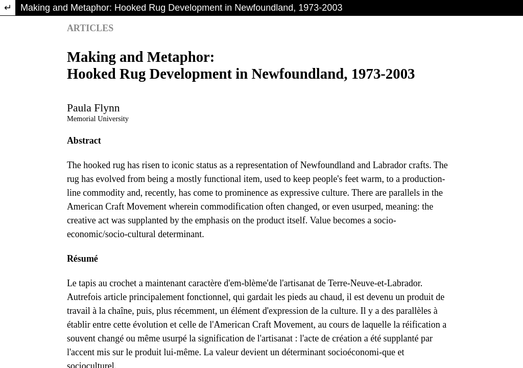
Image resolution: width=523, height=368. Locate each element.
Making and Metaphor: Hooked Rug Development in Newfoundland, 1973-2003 (181, 8)
